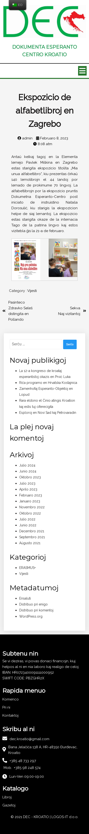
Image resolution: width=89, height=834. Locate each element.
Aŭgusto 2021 (29, 543)
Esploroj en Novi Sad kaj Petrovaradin (47, 413)
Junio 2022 (27, 525)
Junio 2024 (27, 471)
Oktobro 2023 (30, 477)
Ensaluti (25, 598)
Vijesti (32, 291)
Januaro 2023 (29, 501)
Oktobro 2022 (30, 513)
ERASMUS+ (27, 568)
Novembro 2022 (32, 507)
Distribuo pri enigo (33, 604)
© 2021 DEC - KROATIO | (31, 817)
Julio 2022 (27, 519)
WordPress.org (30, 616)
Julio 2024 (27, 465)
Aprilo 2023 (28, 489)
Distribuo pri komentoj (36, 610)
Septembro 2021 (32, 537)
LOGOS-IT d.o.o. (65, 817)
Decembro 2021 (31, 531)
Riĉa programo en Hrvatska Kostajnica (48, 383)
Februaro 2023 (30, 495)
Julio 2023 (27, 483)
